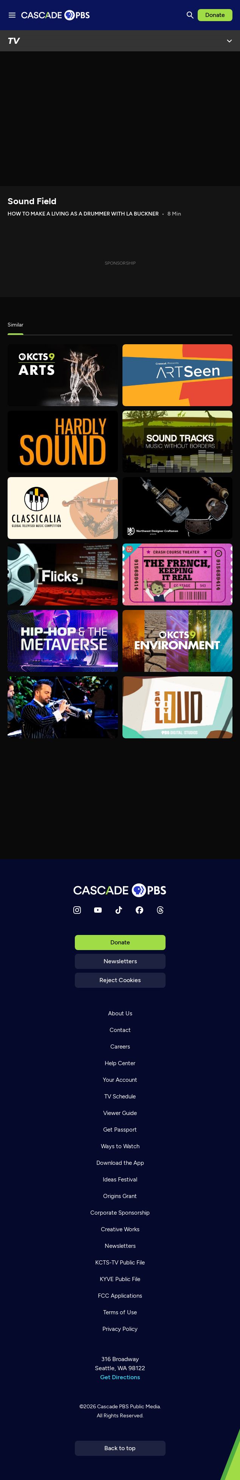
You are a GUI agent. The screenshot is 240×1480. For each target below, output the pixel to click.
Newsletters (120, 961)
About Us (120, 1013)
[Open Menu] (229, 41)
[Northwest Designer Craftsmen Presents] (177, 508)
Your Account (120, 1080)
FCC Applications (120, 1295)
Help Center (120, 1063)
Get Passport (120, 1129)
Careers (120, 1046)
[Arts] (63, 375)
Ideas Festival (120, 1179)
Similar (15, 325)
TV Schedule (120, 1096)
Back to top (120, 1448)
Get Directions (120, 1377)
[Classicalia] (63, 508)
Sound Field (32, 201)
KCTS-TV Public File (120, 1262)
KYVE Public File (120, 1279)
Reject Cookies (120, 980)
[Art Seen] (177, 375)
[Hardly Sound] (63, 442)
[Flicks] (63, 574)
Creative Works (120, 1229)
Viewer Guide (120, 1113)
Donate (215, 14)
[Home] (120, 890)
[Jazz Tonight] (63, 707)
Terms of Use (120, 1312)
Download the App (120, 1163)
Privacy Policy (120, 1329)
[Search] (190, 15)
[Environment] (177, 641)
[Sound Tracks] (177, 442)
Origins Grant (120, 1196)
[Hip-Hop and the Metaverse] (63, 641)
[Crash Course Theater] (177, 574)
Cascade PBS (113, 1406)
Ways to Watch (120, 1146)
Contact (120, 1030)
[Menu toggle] (12, 15)
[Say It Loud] (177, 707)
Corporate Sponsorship (120, 1212)
